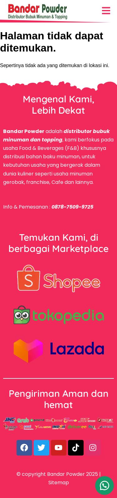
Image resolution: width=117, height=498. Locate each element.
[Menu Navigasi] (106, 10)
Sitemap (58, 482)
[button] (104, 485)
